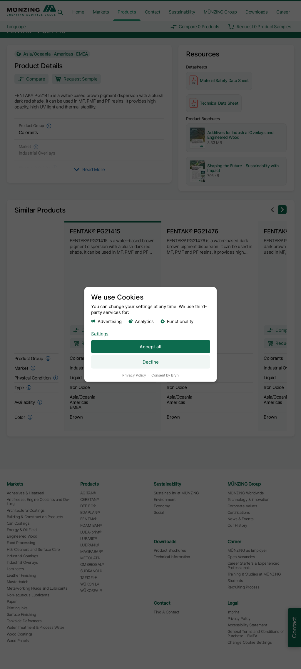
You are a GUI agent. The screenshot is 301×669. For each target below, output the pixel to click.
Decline (151, 362)
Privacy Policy (134, 375)
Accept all (150, 346)
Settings (99, 333)
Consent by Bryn (165, 375)
